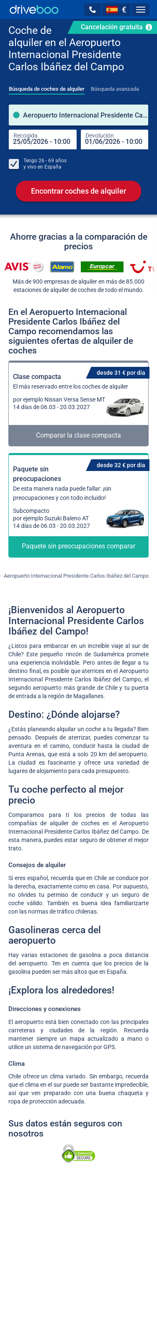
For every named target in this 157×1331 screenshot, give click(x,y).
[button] (92, 9)
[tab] (47, 87)
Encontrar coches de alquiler (78, 192)
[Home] (34, 9)
